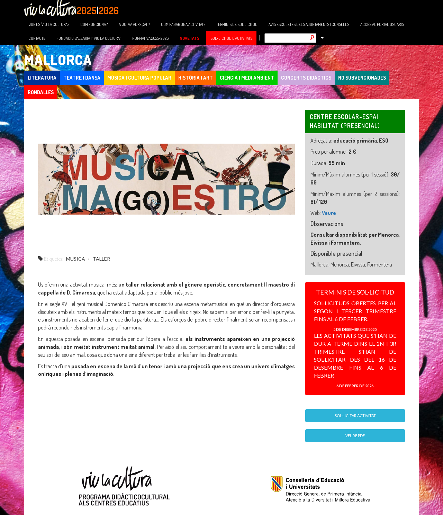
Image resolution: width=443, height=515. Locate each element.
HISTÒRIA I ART (195, 77)
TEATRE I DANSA (81, 77)
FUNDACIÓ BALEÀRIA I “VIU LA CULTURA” (88, 38)
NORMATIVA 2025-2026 (150, 38)
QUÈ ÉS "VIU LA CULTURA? (48, 24)
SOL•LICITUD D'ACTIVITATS (231, 38)
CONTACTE (36, 38)
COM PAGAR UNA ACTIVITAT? (183, 24)
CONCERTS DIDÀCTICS (306, 77)
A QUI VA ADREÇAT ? (134, 24)
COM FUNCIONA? (94, 24)
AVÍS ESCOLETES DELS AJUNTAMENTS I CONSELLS (309, 24)
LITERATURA (42, 77)
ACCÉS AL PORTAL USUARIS (382, 24)
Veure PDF (355, 435)
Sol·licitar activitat (355, 415)
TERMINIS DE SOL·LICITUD (236, 24)
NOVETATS (189, 38)
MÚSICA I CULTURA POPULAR (139, 77)
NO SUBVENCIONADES (362, 77)
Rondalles (41, 92)
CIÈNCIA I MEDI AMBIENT (247, 77)
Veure (329, 212)
